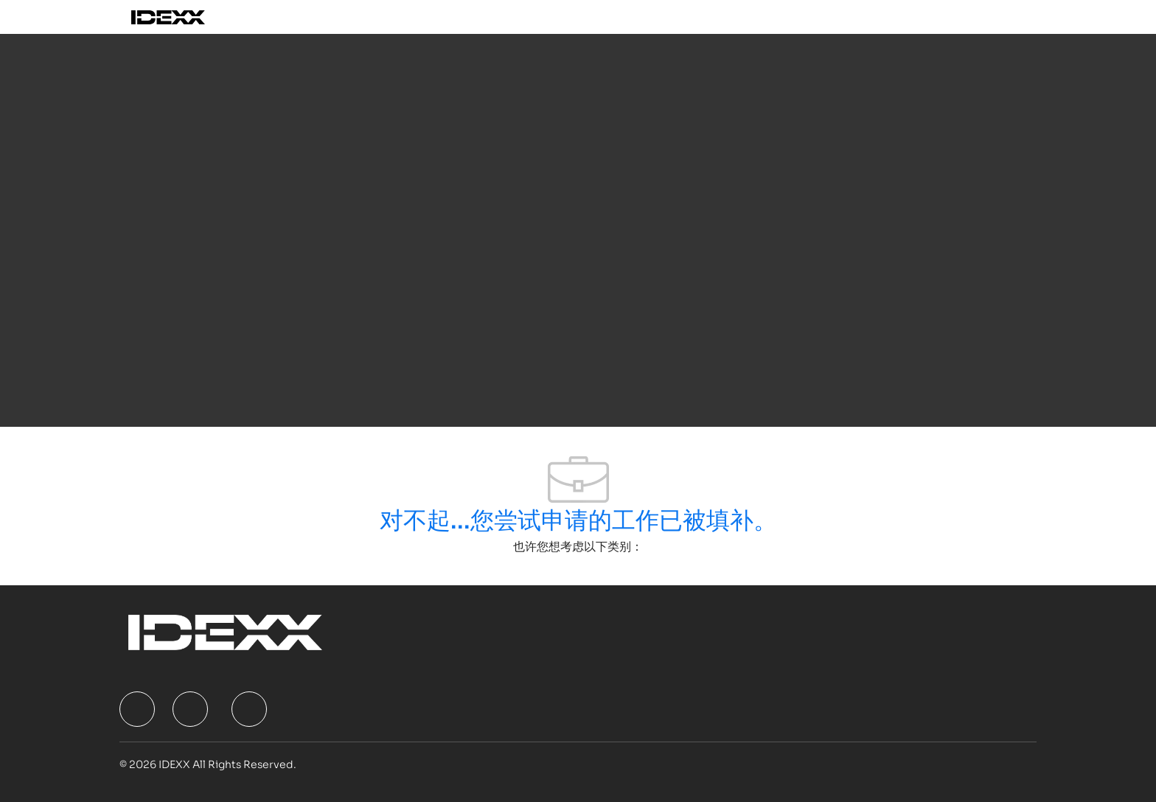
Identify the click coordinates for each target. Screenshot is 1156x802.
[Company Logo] (184, 17)
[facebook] (137, 709)
